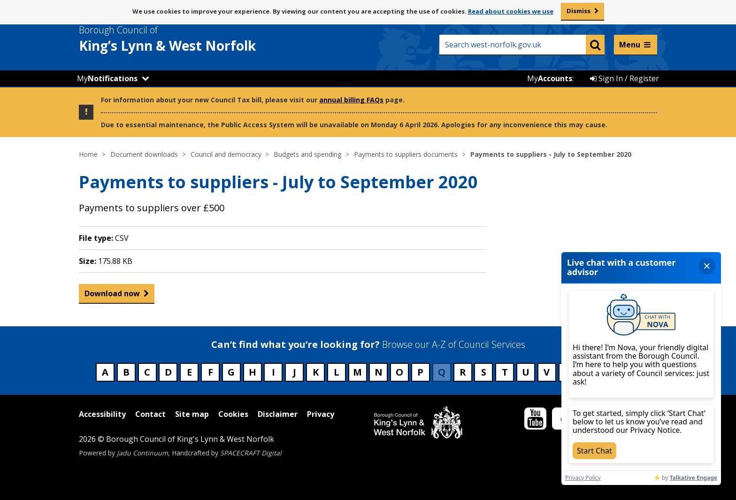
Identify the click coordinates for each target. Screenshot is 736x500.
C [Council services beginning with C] (147, 372)
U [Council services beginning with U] (525, 372)
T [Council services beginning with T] (505, 372)
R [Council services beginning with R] (463, 372)
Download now (112, 295)
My (107, 78)
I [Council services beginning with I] (273, 372)
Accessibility (102, 414)
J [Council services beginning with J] (294, 372)
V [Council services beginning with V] (547, 372)
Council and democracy (226, 154)
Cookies (233, 414)
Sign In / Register (624, 78)
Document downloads (144, 154)
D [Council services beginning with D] (168, 372)
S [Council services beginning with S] (483, 372)
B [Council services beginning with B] (126, 372)
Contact (150, 414)
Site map (192, 414)
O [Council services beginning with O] (399, 372)
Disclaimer (278, 414)
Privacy (320, 414)
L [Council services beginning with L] (336, 372)
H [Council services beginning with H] (252, 372)
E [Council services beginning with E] (189, 372)
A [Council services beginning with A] (105, 372)
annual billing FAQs (351, 99)
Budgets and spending (307, 154)
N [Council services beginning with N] (379, 372)
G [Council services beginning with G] (231, 372)
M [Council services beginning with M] (357, 372)
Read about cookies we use (510, 11)
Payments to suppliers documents (406, 154)
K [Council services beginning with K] (316, 372)
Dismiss (578, 11)
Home (88, 154)
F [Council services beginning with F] (210, 372)
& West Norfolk (184, 38)
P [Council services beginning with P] (420, 372)
